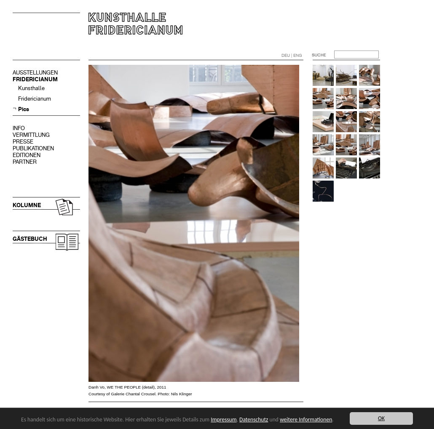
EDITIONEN (26, 155)
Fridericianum (34, 99)
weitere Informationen (306, 419)
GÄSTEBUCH (30, 239)
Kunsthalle (31, 88)
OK (381, 418)
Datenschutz (253, 419)
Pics (23, 109)
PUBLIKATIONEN (33, 148)
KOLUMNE (27, 205)
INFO (19, 128)
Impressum (223, 419)
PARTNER (25, 162)
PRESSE (23, 142)
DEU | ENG (291, 55)
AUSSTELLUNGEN (35, 72)
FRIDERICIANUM (35, 79)
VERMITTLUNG (31, 135)
